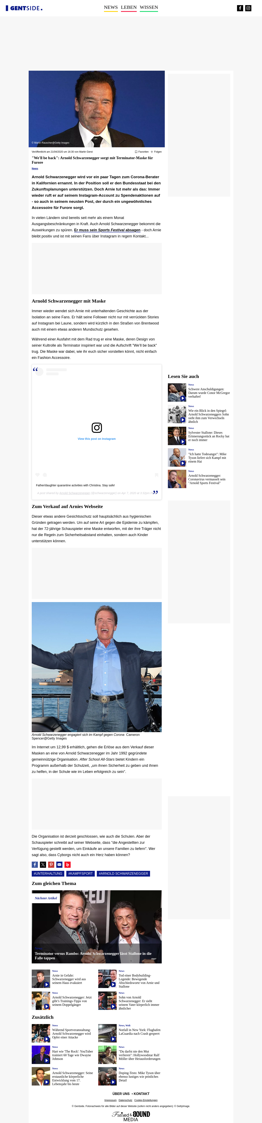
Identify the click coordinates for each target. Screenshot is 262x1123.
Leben (129, 7)
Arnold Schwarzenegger (74, 493)
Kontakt (141, 1094)
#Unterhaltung (48, 873)
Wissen (149, 7)
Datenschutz (125, 1100)
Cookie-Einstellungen (145, 1100)
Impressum (110, 1100)
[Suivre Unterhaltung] (156, 152)
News (111, 7)
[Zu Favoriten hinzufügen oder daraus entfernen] (142, 152)
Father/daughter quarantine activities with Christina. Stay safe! (75, 485)
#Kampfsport (80, 873)
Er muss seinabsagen (107, 230)
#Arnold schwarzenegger (123, 873)
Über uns (121, 1094)
